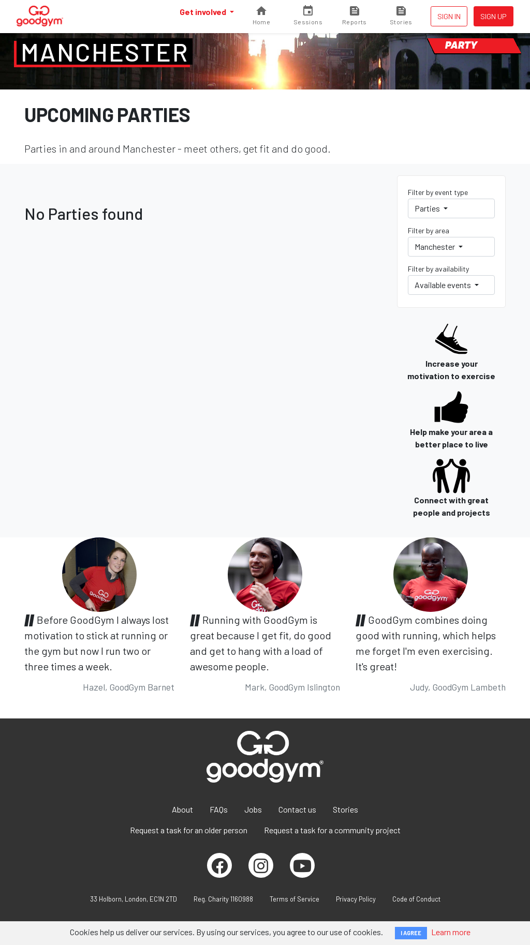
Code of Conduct (416, 899)
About (182, 809)
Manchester (104, 52)
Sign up (493, 16)
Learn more (450, 932)
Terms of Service (294, 899)
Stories (345, 809)
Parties (428, 208)
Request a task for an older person (188, 830)
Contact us (297, 809)
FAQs (219, 809)
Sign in (449, 16)
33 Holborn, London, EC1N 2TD (133, 899)
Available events (444, 285)
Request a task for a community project (332, 830)
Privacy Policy (356, 899)
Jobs (253, 809)
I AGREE (411, 932)
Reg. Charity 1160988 (223, 899)
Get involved (204, 12)
